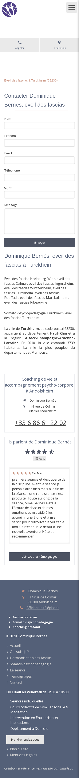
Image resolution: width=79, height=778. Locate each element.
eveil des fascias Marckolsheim (44, 297)
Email (8, 153)
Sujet (8, 188)
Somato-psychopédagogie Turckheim (34, 313)
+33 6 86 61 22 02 (40, 422)
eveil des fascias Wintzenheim (27, 288)
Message (11, 205)
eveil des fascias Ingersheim (51, 283)
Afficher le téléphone (43, 607)
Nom (7, 118)
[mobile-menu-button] (71, 7)
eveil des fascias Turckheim (38, 315)
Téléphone (12, 170)
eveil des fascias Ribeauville (25, 302)
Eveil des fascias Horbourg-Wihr (29, 278)
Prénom (10, 136)
